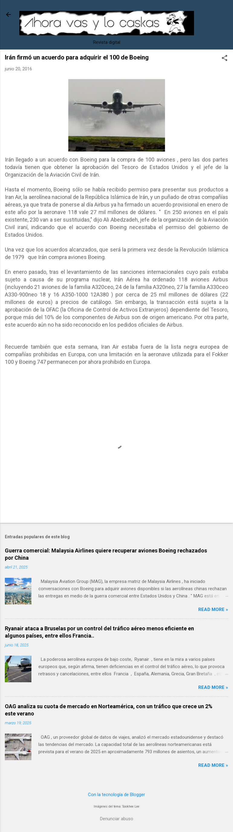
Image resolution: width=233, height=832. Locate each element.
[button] (224, 58)
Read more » (213, 609)
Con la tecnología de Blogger (116, 794)
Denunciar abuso (116, 818)
